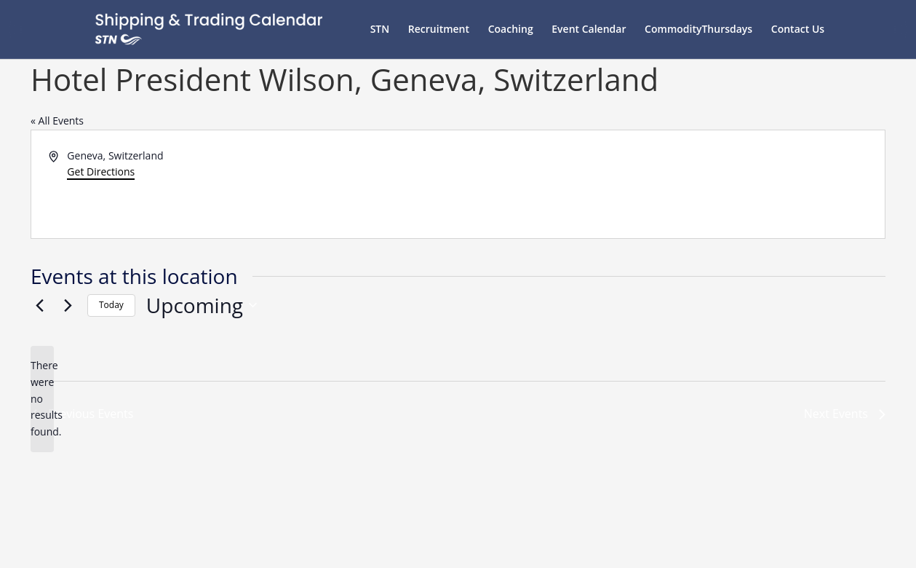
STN (380, 30)
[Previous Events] (39, 305)
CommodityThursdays (698, 30)
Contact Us (797, 30)
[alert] (42, 398)
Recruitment (438, 30)
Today (111, 305)
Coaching (510, 30)
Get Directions (101, 171)
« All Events (57, 120)
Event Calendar (588, 30)
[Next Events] (67, 305)
